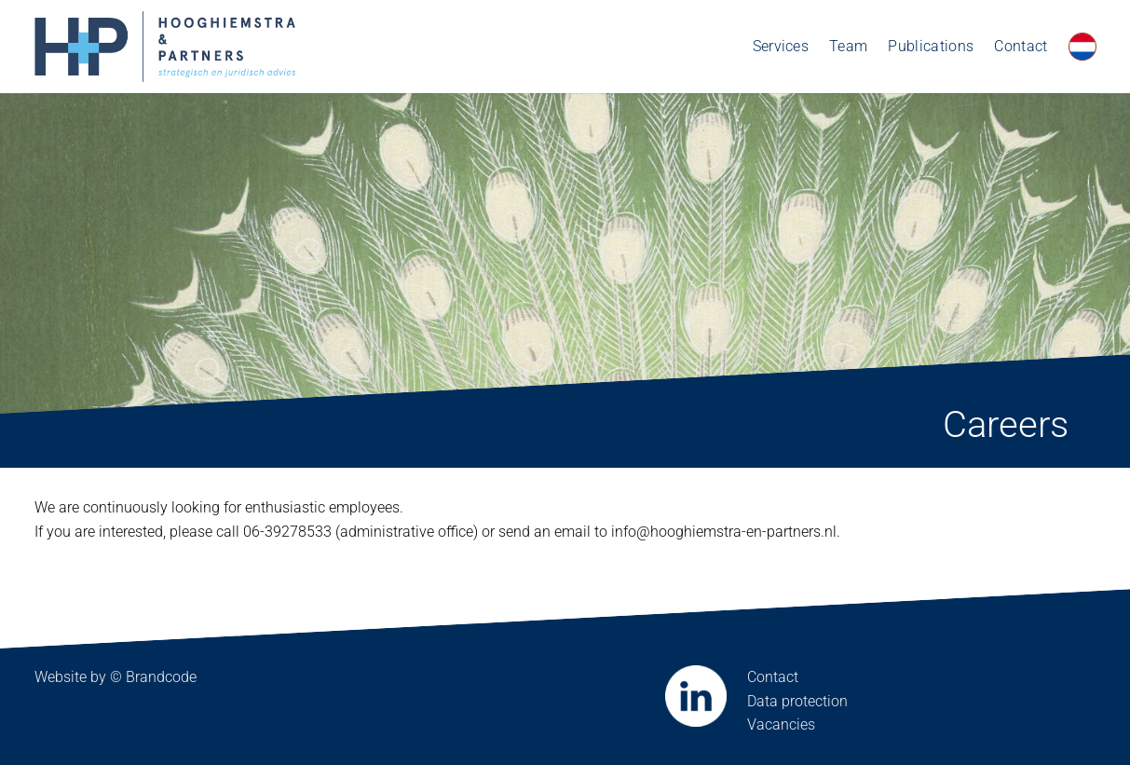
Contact (1020, 46)
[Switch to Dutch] (1082, 46)
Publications (930, 46)
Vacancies (781, 724)
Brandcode (161, 677)
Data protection (797, 701)
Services (781, 46)
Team (848, 46)
